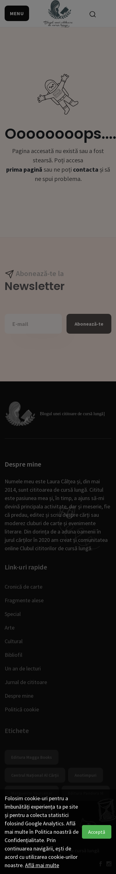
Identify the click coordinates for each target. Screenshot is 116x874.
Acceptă (96, 832)
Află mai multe (42, 865)
